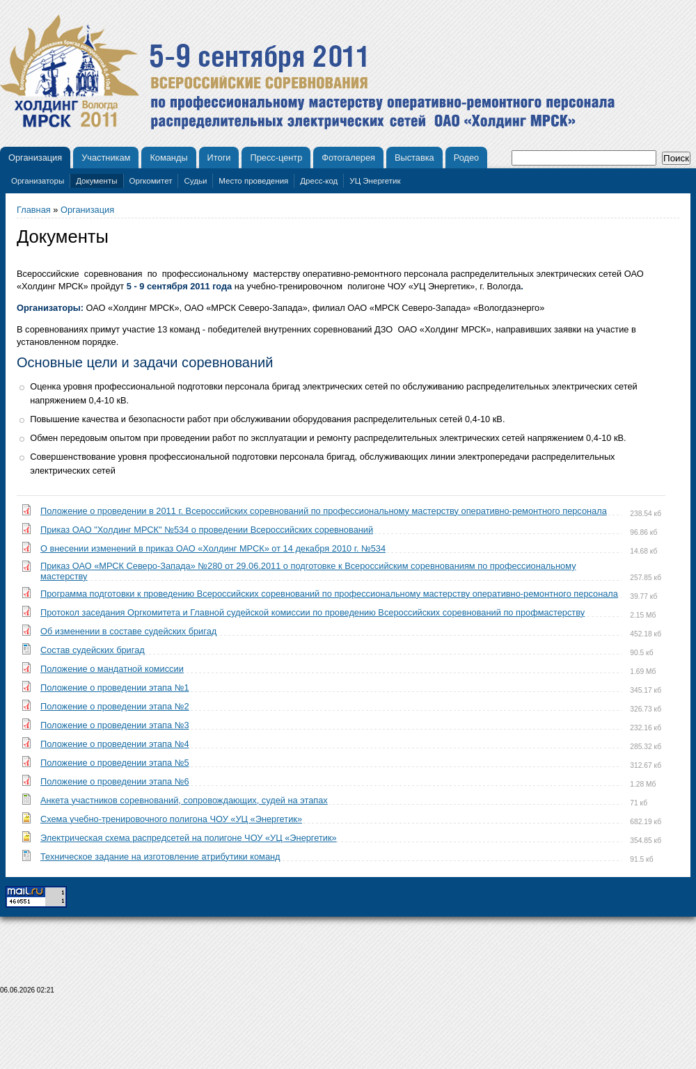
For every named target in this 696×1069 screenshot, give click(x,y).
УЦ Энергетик (374, 181)
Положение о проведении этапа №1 (114, 687)
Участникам (105, 157)
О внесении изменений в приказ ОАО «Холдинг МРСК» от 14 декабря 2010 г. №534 (213, 548)
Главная (34, 209)
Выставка (414, 157)
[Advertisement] (348, 1035)
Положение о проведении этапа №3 (114, 725)
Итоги (219, 157)
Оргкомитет (151, 181)
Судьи (195, 181)
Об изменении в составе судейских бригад (128, 631)
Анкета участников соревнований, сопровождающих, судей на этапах (184, 800)
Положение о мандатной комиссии (112, 669)
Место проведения (253, 181)
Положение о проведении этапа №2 (114, 706)
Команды (168, 157)
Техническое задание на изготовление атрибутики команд (160, 856)
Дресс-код (319, 181)
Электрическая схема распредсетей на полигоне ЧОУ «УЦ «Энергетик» (188, 838)
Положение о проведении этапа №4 (114, 744)
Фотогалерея (348, 157)
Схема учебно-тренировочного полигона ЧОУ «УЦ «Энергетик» (171, 819)
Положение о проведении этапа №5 (114, 762)
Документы (96, 181)
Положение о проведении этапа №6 (114, 781)
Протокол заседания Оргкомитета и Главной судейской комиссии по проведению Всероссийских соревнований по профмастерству (312, 612)
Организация (35, 157)
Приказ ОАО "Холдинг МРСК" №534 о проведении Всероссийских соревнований (206, 529)
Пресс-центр (276, 157)
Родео (467, 157)
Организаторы (37, 181)
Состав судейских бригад (92, 650)
